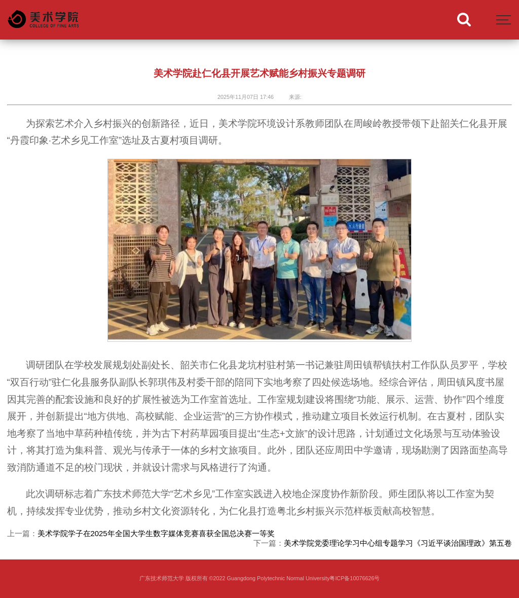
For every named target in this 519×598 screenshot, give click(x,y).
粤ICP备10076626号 (354, 578)
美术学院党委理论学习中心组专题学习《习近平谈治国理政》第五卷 (398, 543)
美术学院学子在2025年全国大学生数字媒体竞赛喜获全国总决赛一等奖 (156, 534)
